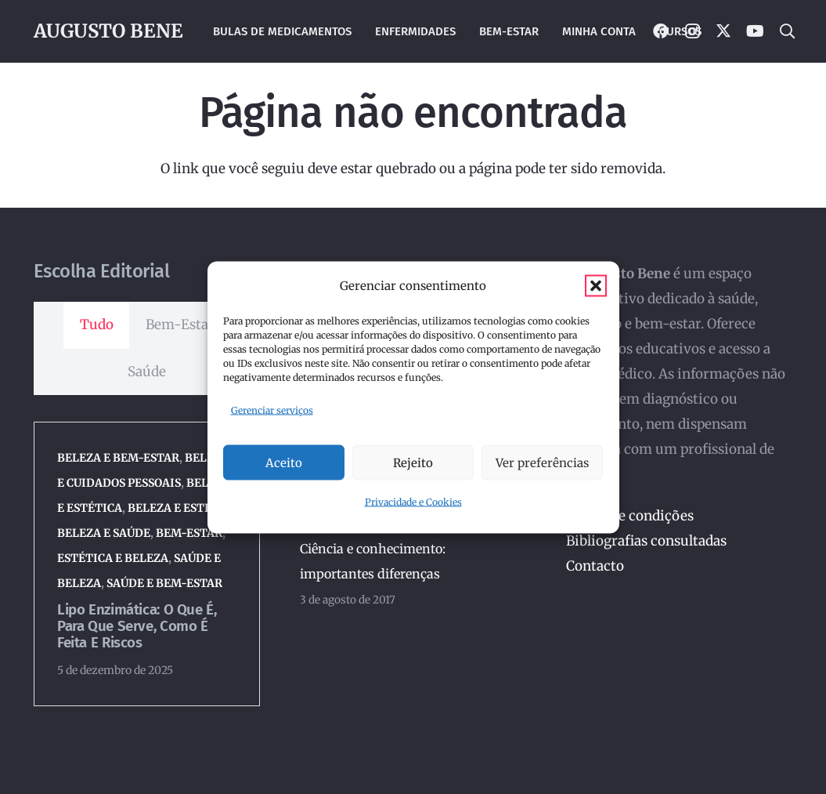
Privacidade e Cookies (413, 502)
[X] (723, 31)
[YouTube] (754, 31)
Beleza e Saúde (103, 533)
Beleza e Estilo (174, 508)
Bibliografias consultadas (646, 540)
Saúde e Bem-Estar (164, 583)
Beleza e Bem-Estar (117, 458)
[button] (596, 285)
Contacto (595, 566)
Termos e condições (630, 515)
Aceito (283, 462)
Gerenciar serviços (272, 409)
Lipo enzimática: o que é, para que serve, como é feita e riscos (136, 626)
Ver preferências (542, 462)
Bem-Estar (188, 533)
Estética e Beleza (112, 558)
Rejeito (413, 462)
